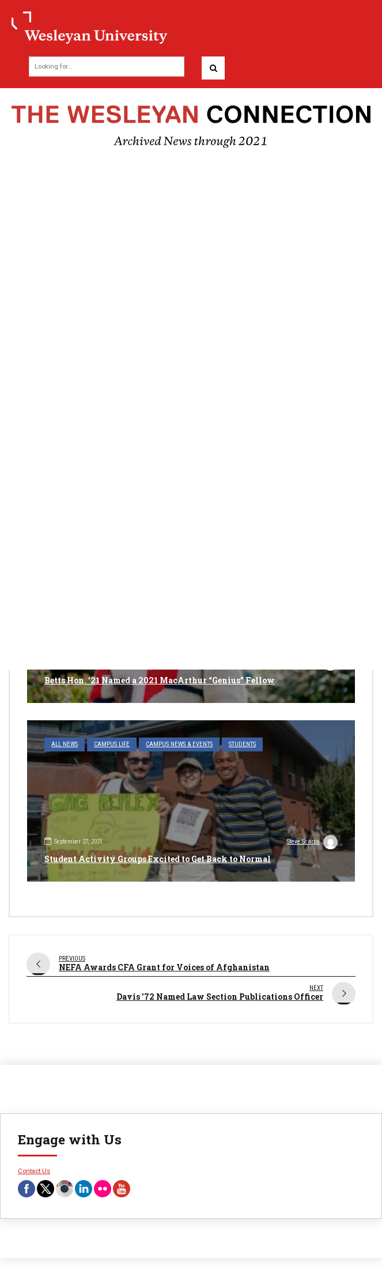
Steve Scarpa (312, 843)
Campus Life (112, 744)
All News (64, 744)
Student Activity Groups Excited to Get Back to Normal (157, 858)
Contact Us (34, 1171)
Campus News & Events (179, 744)
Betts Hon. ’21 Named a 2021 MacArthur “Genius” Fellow (159, 680)
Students (242, 744)
